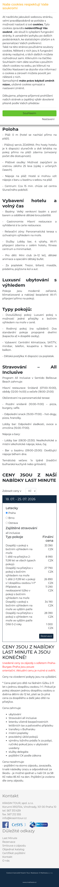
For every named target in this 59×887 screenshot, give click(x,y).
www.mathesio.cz (30, 882)
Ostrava (12, 523)
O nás (6, 860)
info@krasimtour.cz (14, 818)
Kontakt (7, 856)
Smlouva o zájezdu (14, 845)
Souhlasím (29, 113)
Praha (11, 513)
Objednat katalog (13, 849)
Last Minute (9, 838)
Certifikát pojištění (13, 853)
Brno (10, 518)
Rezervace (46, 636)
